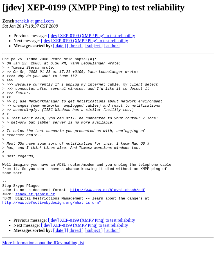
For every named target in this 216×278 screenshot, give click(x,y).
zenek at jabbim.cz (35, 221)
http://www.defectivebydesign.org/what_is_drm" (51, 231)
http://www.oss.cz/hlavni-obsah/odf (107, 216)
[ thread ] (75, 45)
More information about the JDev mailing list (43, 273)
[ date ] (59, 45)
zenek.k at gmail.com (34, 21)
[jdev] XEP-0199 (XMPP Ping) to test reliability (91, 35)
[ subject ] (94, 45)
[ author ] (112, 45)
